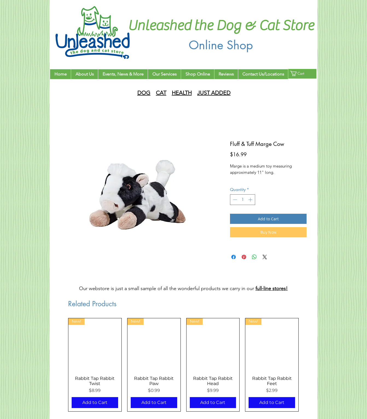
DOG (143, 92)
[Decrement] (234, 200)
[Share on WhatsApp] (254, 257)
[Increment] (251, 200)
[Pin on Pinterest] (244, 257)
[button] (300, 73)
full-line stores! (271, 288)
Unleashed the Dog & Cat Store (221, 25)
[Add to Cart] (95, 402)
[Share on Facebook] (233, 257)
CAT (161, 92)
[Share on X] (264, 257)
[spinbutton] (242, 200)
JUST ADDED (214, 92)
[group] (183, 365)
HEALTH (182, 92)
